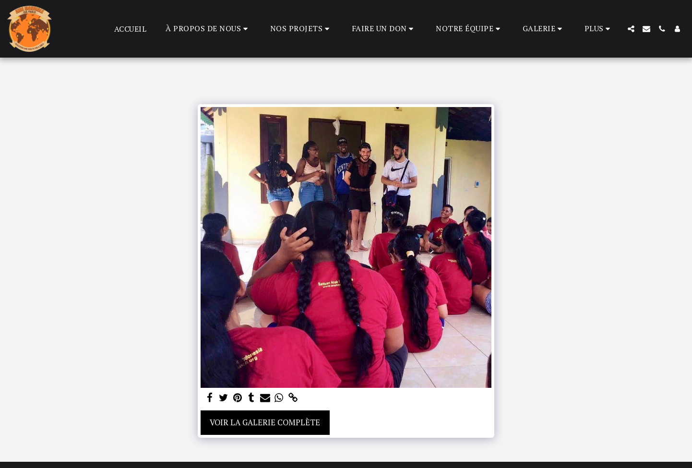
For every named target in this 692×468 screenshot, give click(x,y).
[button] (208, 28)
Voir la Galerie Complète (265, 422)
